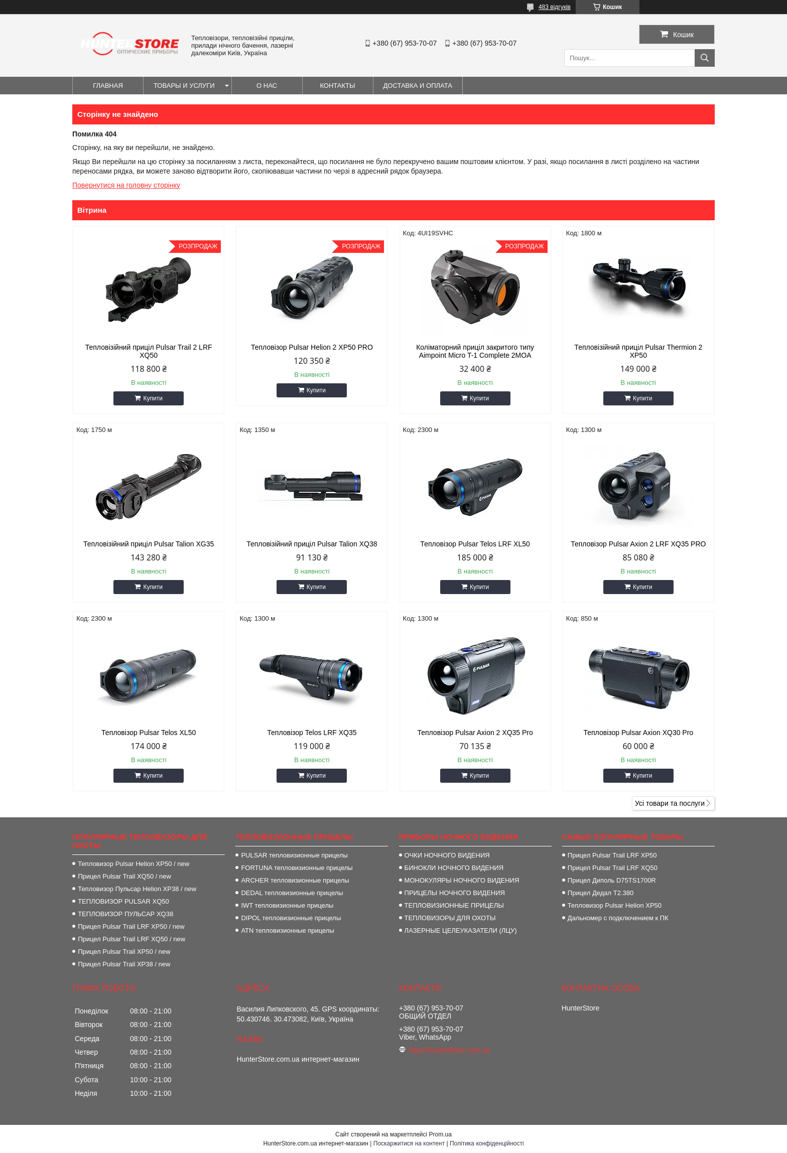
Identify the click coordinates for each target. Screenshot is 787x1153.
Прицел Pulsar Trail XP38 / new (124, 964)
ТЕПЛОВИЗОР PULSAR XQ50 (123, 901)
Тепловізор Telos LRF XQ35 (311, 733)
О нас (266, 85)
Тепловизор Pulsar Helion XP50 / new (133, 864)
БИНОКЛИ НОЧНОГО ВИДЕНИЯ (454, 868)
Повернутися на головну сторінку (126, 185)
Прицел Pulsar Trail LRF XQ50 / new (131, 939)
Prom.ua (440, 1134)
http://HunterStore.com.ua (449, 1050)
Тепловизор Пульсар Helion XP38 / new (137, 889)
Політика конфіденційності (487, 1143)
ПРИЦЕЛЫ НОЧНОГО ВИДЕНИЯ (455, 893)
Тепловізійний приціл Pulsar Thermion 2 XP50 (638, 351)
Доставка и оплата (417, 85)
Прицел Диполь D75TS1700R (612, 880)
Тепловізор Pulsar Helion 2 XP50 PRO (312, 347)
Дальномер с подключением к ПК (618, 918)
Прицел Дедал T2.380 (600, 893)
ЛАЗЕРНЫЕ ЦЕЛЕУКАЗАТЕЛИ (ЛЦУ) (461, 930)
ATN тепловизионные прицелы (287, 930)
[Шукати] (705, 58)
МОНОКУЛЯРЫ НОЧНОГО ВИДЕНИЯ (462, 880)
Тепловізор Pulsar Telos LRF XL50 (475, 544)
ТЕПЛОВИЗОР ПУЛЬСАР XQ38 (125, 914)
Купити (152, 398)
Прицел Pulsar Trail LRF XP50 (612, 855)
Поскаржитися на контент (409, 1143)
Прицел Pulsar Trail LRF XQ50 (613, 868)
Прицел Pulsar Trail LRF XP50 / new (131, 926)
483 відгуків (555, 7)
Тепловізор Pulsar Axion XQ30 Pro (638, 733)
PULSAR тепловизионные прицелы (294, 855)
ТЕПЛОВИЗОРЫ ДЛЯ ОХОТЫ (450, 918)
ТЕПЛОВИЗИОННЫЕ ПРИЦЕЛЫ (454, 905)
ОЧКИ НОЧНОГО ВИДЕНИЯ (447, 855)
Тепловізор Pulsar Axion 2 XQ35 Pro (475, 733)
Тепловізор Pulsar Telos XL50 (148, 733)
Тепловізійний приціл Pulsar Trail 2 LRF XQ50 (148, 351)
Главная (108, 85)
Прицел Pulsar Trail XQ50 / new (124, 876)
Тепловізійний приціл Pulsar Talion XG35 (148, 544)
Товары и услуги (184, 85)
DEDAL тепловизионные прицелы (292, 893)
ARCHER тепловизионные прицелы (295, 880)
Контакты (337, 85)
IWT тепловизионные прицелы (287, 905)
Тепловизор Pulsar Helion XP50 (615, 905)
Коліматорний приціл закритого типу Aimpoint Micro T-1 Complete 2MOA (475, 351)
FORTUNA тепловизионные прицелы (296, 868)
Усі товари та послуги (670, 803)
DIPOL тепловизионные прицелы (291, 918)
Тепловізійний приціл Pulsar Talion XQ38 (311, 544)
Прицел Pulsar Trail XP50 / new (124, 951)
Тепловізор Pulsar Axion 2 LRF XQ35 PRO (638, 544)
